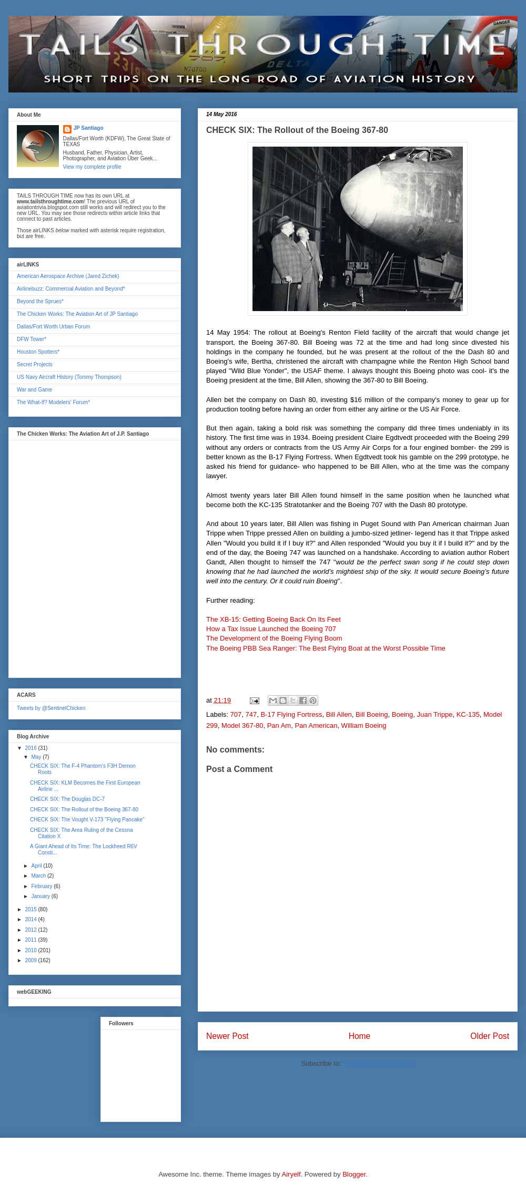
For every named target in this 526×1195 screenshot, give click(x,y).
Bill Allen (339, 714)
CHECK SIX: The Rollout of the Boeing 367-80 (84, 809)
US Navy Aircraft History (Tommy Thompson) (69, 377)
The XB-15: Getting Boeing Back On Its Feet (273, 619)
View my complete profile (92, 167)
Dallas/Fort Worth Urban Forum (53, 326)
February (42, 886)
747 (251, 714)
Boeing (402, 714)
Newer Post (227, 1036)
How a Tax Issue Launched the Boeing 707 (271, 629)
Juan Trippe (434, 714)
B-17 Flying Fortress (291, 714)
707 (236, 714)
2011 (31, 940)
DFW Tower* (31, 339)
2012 (31, 930)
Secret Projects (35, 364)
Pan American (316, 725)
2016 (31, 748)
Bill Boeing (372, 714)
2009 (31, 960)
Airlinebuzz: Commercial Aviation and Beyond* (71, 289)
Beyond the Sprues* (40, 301)
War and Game (34, 390)
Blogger (354, 1174)
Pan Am (279, 725)
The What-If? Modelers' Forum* (53, 402)
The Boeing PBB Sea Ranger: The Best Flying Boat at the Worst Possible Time (326, 648)
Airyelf (291, 1174)
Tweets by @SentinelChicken (51, 708)
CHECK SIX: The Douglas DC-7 (67, 799)
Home (360, 1036)
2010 (31, 950)
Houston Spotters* (38, 352)
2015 (31, 909)
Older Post (489, 1036)
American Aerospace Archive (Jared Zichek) (68, 276)
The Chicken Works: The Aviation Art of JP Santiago (77, 314)
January (41, 896)
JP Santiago (89, 128)
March (39, 876)
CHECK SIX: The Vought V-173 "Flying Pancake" (87, 819)
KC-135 (468, 714)
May (37, 757)
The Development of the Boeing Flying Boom (274, 638)
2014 (31, 919)
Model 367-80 (242, 725)
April (37, 866)
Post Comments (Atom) (378, 1063)
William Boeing (364, 725)
